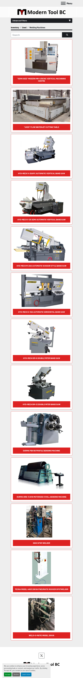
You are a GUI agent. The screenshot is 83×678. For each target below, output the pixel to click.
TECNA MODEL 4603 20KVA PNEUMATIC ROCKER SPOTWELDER (41, 589)
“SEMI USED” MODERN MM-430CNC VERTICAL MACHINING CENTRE (41, 79)
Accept (7, 674)
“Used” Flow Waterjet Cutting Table (41, 127)
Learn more (26, 674)
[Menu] (63, 3)
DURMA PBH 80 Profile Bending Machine (41, 450)
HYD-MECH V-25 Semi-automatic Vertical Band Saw (41, 219)
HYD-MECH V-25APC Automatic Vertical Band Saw (41, 173)
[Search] (36, 34)
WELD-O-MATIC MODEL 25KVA (41, 635)
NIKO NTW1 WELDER (41, 543)
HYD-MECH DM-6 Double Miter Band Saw (41, 358)
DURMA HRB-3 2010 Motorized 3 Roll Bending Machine (41, 497)
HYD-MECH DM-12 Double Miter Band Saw (41, 404)
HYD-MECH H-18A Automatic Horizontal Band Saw (41, 312)
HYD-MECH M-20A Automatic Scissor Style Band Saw (41, 266)
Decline (16, 674)
